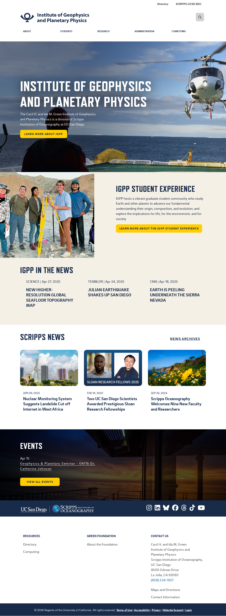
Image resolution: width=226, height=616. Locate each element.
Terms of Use (124, 610)
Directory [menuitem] (162, 4)
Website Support (173, 610)
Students (67, 31)
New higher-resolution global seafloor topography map (49, 297)
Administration (145, 31)
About (27, 31)
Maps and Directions (165, 589)
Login (188, 610)
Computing (179, 31)
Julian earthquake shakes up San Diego (109, 292)
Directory (30, 544)
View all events (40, 482)
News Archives (185, 338)
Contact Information (165, 597)
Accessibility (142, 610)
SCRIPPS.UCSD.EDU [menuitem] (188, 4)
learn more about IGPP (43, 134)
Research (104, 31)
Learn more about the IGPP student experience (159, 228)
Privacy (156, 610)
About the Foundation (102, 544)
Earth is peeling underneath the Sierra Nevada (175, 295)
